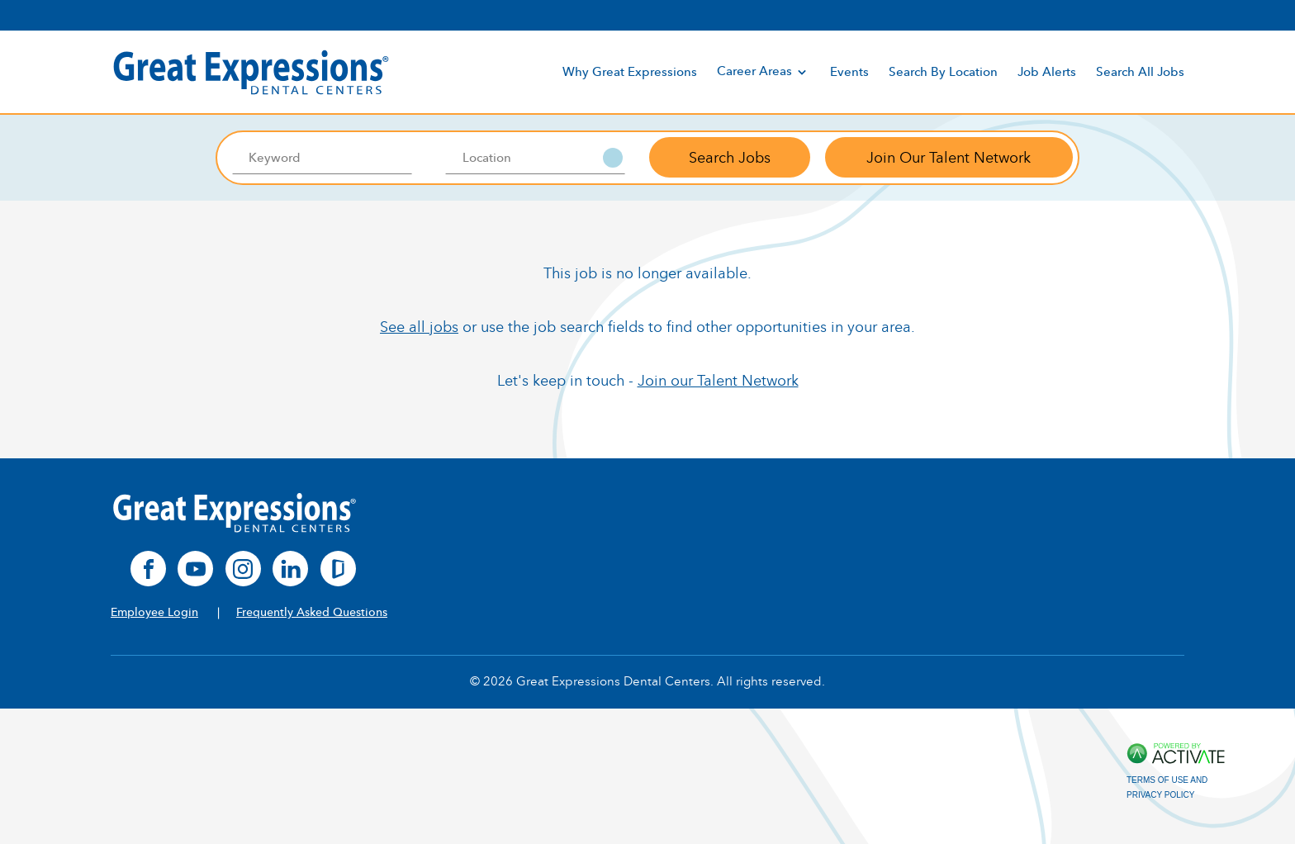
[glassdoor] (338, 568)
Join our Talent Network (718, 381)
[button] (613, 158)
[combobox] (535, 157)
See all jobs (419, 327)
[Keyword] (321, 157)
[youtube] (195, 568)
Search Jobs (730, 158)
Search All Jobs (1140, 71)
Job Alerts (1046, 71)
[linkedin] (290, 568)
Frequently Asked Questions (311, 612)
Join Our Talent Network (948, 158)
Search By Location (943, 71)
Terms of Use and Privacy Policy (1167, 787)
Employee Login (154, 612)
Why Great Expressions (629, 71)
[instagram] (243, 568)
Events (849, 71)
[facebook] (148, 568)
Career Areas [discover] (763, 71)
